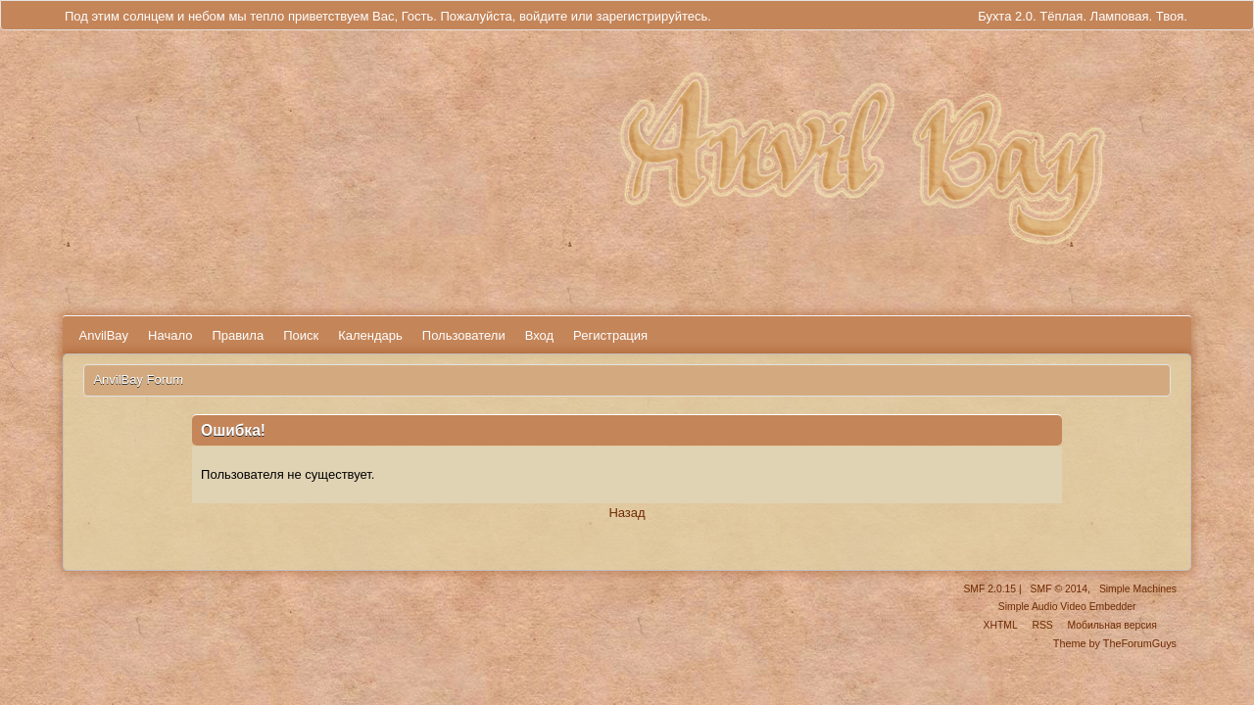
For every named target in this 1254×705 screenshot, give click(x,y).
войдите (543, 16)
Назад (626, 512)
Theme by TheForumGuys (1115, 643)
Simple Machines (1138, 589)
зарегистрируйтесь (651, 16)
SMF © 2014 (1059, 589)
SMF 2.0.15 (989, 589)
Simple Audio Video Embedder (1067, 606)
